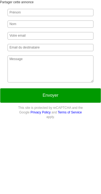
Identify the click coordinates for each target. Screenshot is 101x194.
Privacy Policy (40, 112)
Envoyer (50, 95)
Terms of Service (70, 112)
